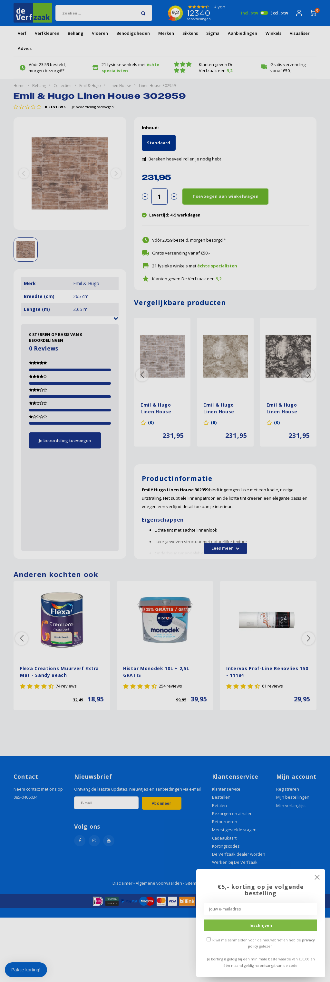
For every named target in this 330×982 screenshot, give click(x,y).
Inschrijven (260, 925)
